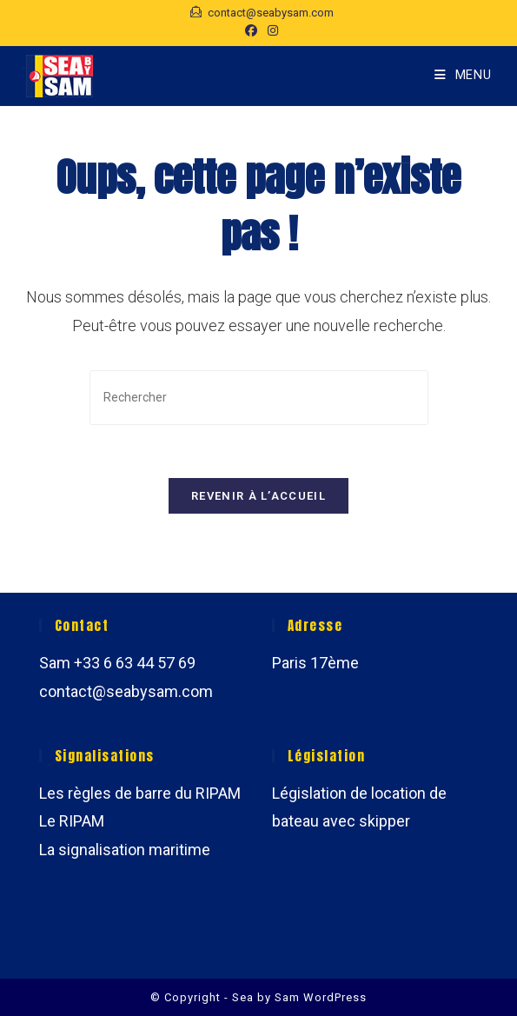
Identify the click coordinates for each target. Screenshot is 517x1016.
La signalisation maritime (124, 849)
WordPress (335, 997)
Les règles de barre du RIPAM (140, 793)
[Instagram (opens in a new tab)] (270, 30)
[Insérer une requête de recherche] (258, 397)
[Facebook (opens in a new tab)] (251, 30)
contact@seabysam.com (126, 691)
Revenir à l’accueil (258, 495)
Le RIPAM (71, 821)
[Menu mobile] (463, 75)
